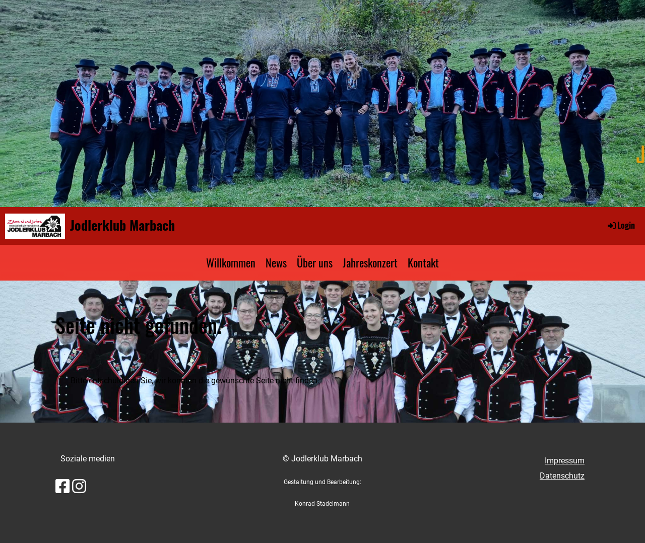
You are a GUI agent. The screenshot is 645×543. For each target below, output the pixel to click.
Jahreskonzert (370, 262)
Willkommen (230, 262)
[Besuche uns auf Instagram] (79, 486)
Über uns (315, 262)
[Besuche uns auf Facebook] (62, 486)
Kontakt (423, 262)
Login (620, 225)
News (276, 262)
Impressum (565, 460)
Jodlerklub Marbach (122, 225)
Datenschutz (562, 476)
